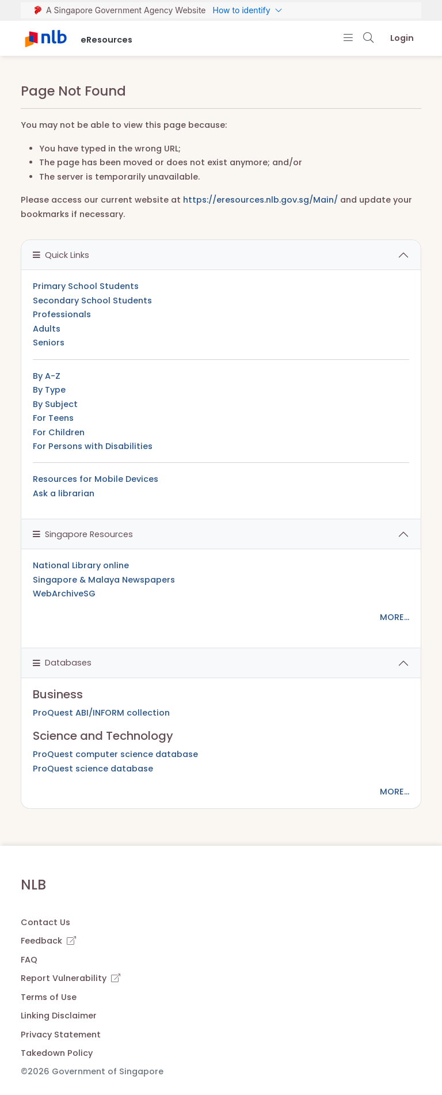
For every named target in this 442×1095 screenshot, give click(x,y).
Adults (46, 328)
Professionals (62, 314)
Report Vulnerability (70, 978)
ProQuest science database (93, 768)
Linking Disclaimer (59, 1015)
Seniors (48, 342)
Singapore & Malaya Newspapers (104, 579)
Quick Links (61, 255)
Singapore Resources (83, 534)
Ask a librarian (63, 493)
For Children (59, 432)
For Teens (53, 418)
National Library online (81, 565)
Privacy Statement (61, 1034)
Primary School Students (86, 286)
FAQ (29, 959)
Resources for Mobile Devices (95, 479)
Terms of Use (49, 997)
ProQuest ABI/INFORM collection (101, 712)
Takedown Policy (57, 1053)
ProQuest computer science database (115, 754)
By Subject (55, 404)
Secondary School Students (92, 300)
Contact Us (45, 922)
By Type (49, 390)
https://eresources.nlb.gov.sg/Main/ (260, 200)
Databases (62, 662)
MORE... (394, 617)
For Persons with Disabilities (93, 446)
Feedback (48, 941)
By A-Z (46, 376)
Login (402, 38)
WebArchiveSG (64, 593)
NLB (33, 884)
